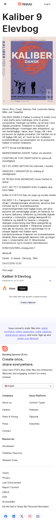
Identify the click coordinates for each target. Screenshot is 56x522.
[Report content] (51, 281)
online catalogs (43, 331)
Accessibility (8, 501)
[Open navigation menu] (5, 4)
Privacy (6, 477)
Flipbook (33, 416)
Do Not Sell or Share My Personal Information (25, 506)
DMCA (5, 492)
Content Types (37, 402)
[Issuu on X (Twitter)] (21, 516)
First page (7, 270)
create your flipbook (27, 338)
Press (5, 423)
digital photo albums (15, 335)
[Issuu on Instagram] (29, 516)
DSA (4, 496)
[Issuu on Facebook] (5, 516)
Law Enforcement (11, 482)
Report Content (10, 487)
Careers (6, 409)
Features (33, 409)
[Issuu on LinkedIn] (13, 516)
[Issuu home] (25, 4)
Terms (5, 473)
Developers (8, 446)
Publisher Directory (12, 453)
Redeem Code (9, 460)
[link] (47, 4)
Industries (34, 423)
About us (7, 402)
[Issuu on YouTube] (37, 516)
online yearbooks (25, 331)
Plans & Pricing (10, 416)
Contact (6, 430)
